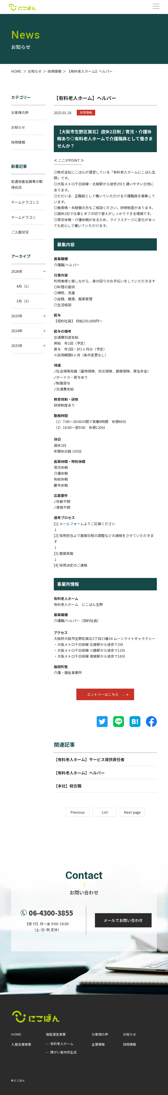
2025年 (28, 315)
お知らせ (18, 127)
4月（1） (23, 286)
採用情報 (86, 112)
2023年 (28, 345)
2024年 (28, 330)
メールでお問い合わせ (122, 922)
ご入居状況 (20, 232)
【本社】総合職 (67, 786)
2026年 (28, 271)
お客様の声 (20, 112)
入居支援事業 (21, 1044)
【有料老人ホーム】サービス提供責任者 (89, 759)
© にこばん (18, 1080)
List (105, 812)
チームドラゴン (23, 217)
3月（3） (23, 301)
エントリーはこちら (103, 694)
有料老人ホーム (62, 1043)
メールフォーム (71, 523)
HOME (16, 1034)
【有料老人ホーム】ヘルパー (79, 772)
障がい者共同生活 (63, 1052)
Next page (132, 812)
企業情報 (98, 1044)
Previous (77, 812)
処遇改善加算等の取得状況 (27, 184)
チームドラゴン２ (25, 202)
